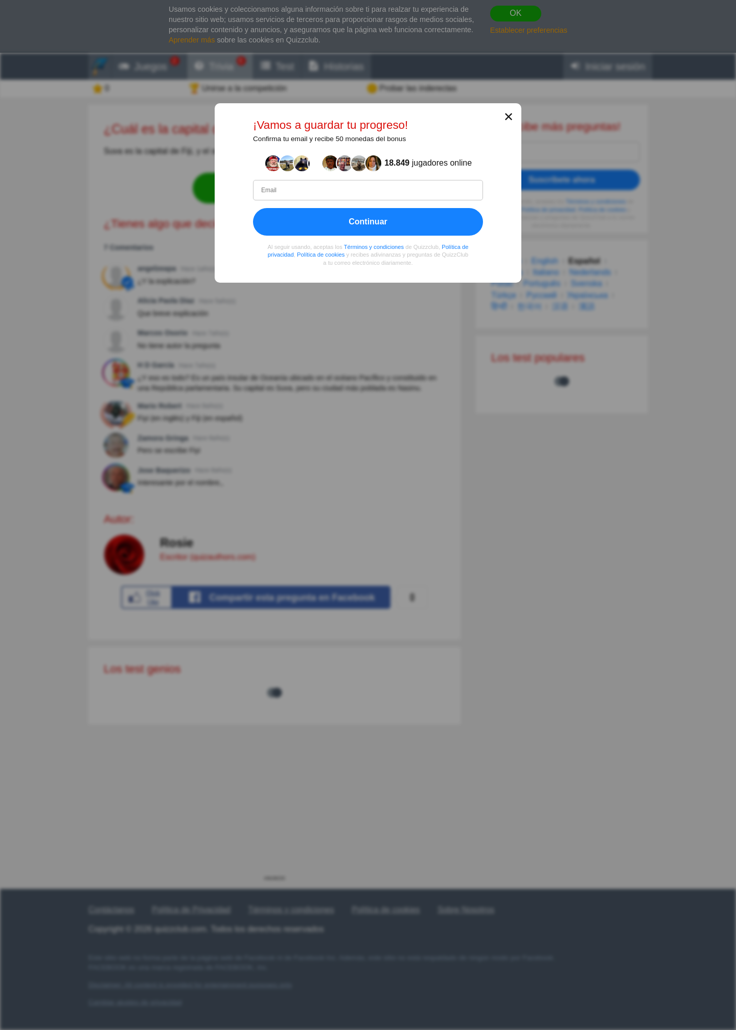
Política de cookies (320, 254)
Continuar (368, 221)
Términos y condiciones (374, 246)
